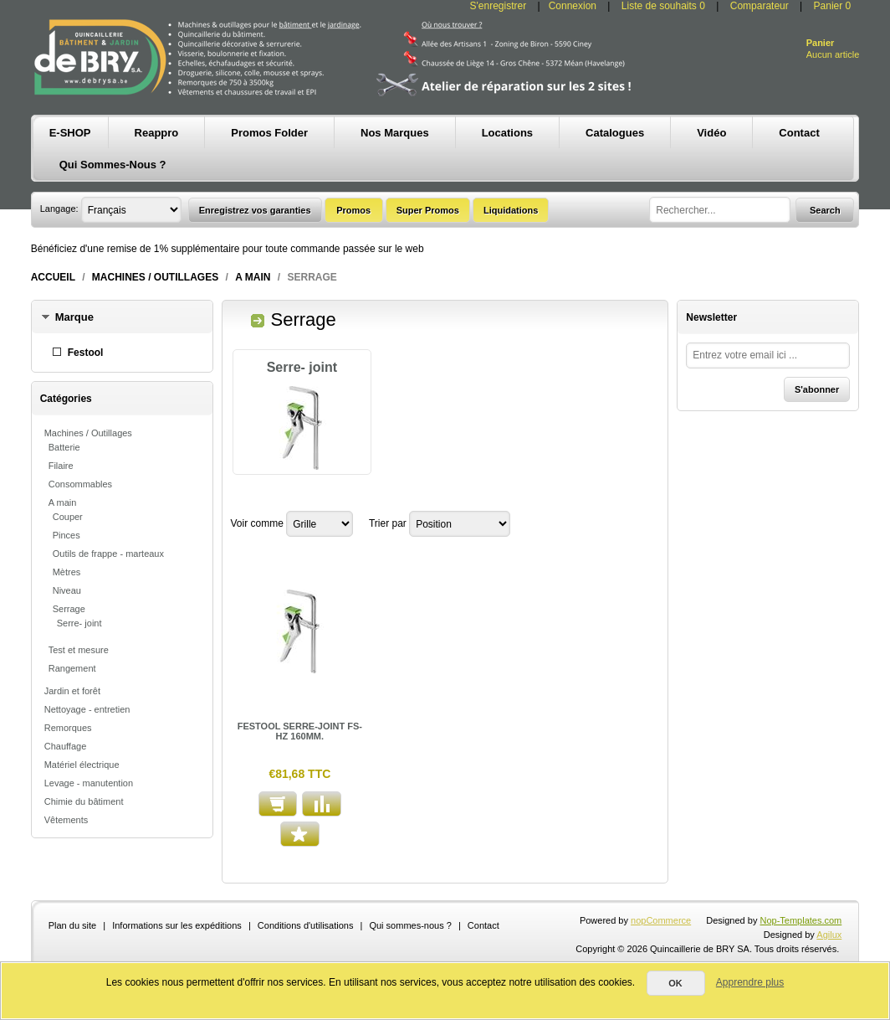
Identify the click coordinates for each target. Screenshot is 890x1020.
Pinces (66, 535)
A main (252, 277)
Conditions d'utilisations (306, 925)
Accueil (53, 277)
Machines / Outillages (155, 277)
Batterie (64, 447)
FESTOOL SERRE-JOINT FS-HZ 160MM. (300, 731)
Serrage (69, 609)
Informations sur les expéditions (177, 925)
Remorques (68, 728)
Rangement (72, 668)
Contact (483, 925)
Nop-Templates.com (800, 920)
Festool (86, 352)
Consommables (80, 484)
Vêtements (66, 820)
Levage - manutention (88, 783)
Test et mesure (79, 650)
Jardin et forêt (72, 691)
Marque (74, 317)
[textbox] (719, 210)
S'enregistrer (498, 6)
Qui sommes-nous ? (410, 925)
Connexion (572, 6)
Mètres (67, 572)
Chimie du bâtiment (84, 801)
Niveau (67, 590)
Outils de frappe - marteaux (108, 554)
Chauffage (65, 746)
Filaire (61, 466)
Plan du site (72, 925)
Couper (68, 517)
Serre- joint (79, 623)
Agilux (828, 935)
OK (675, 983)
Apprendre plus (750, 982)
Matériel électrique (82, 765)
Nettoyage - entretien (87, 709)
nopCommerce (661, 920)
